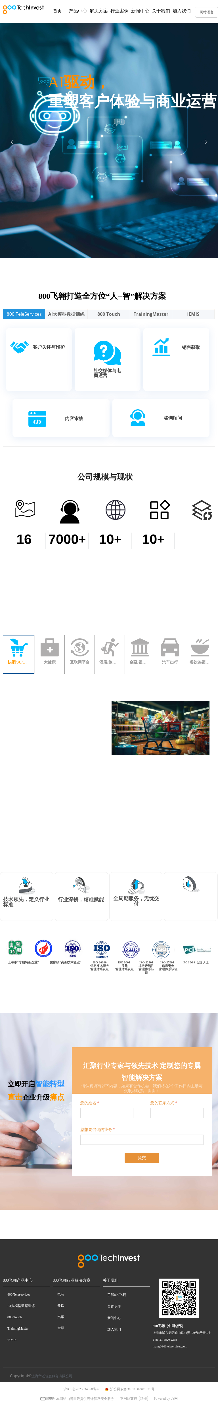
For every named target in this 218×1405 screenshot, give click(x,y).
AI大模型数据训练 (66, 314)
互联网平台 (80, 662)
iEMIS (193, 314)
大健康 (50, 662)
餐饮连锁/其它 (200, 662)
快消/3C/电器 (19, 662)
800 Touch (108, 314)
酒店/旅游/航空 (109, 662)
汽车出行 (170, 662)
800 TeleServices (24, 314)
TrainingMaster (151, 314)
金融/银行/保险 (139, 662)
